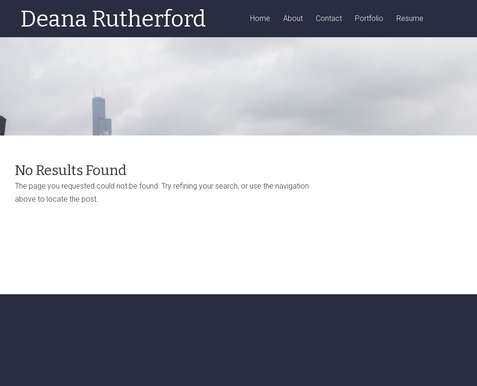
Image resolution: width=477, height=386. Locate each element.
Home (260, 19)
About (293, 19)
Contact (329, 19)
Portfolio (369, 19)
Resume (409, 19)
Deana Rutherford (113, 19)
